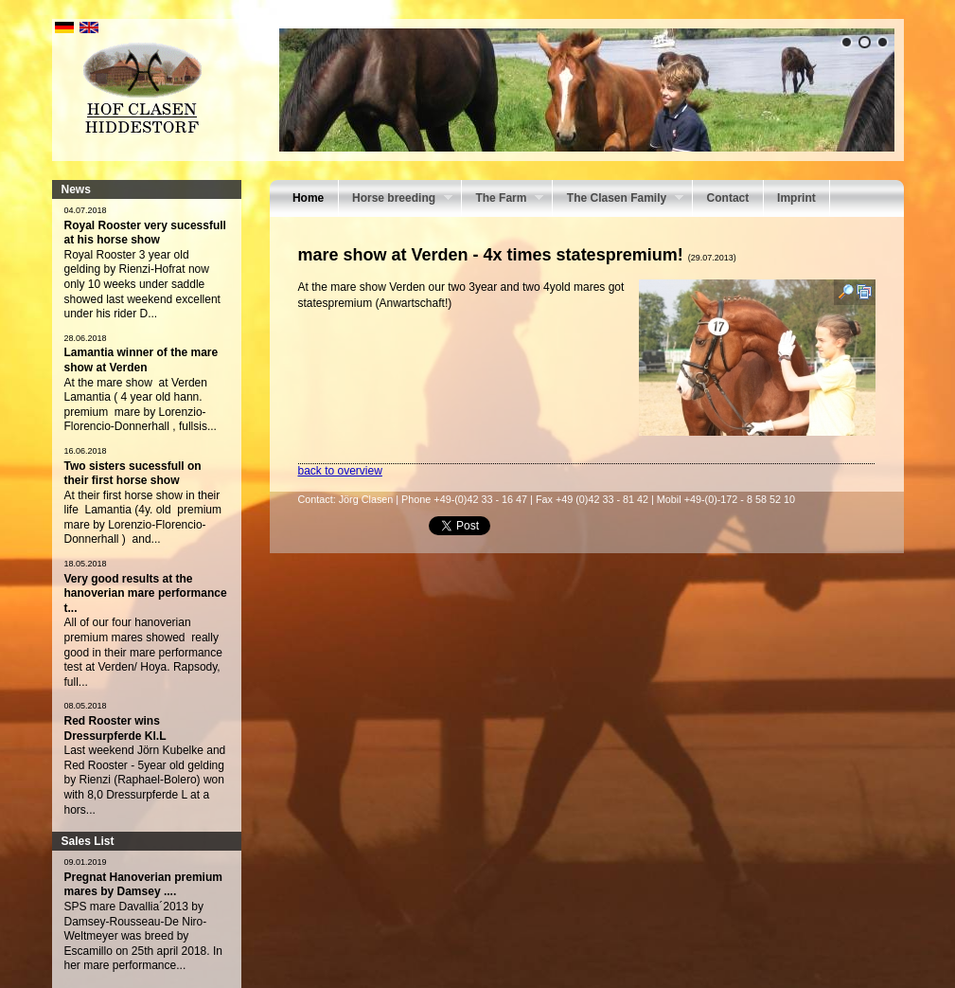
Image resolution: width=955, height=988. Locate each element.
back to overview (340, 470)
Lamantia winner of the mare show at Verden (141, 360)
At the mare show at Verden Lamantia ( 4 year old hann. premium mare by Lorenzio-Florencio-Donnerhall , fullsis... (140, 405)
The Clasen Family (618, 199)
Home (308, 198)
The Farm (502, 199)
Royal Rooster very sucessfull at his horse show (145, 233)
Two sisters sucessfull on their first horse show (133, 473)
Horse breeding (395, 199)
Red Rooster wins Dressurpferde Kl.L (115, 728)
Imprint (796, 198)
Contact (728, 198)
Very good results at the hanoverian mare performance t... (145, 593)
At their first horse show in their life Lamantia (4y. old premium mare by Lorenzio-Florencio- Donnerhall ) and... (143, 518)
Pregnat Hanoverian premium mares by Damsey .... (143, 885)
